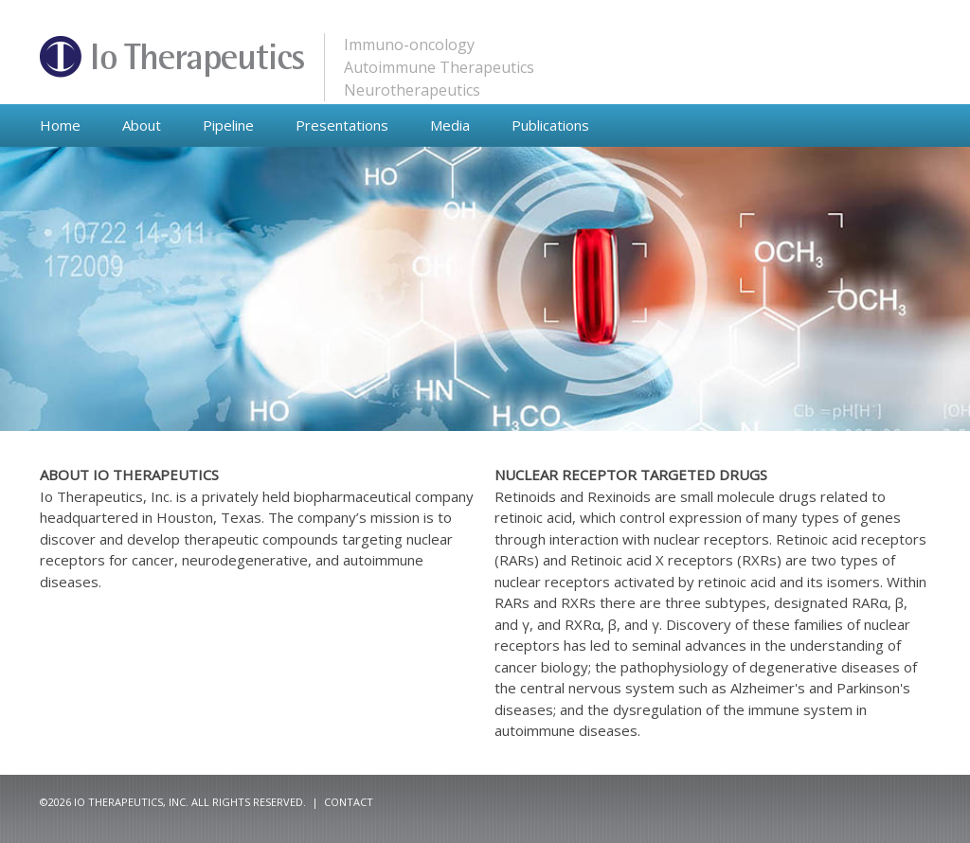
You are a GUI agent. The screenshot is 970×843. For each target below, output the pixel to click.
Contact (348, 802)
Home (60, 125)
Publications (550, 125)
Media (450, 125)
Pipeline (228, 125)
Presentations (342, 125)
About (141, 125)
